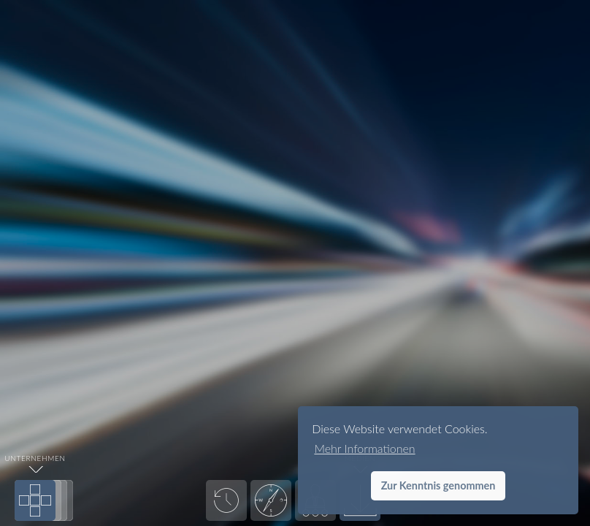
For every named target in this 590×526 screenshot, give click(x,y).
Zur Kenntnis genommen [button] (438, 485)
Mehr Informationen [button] (364, 448)
